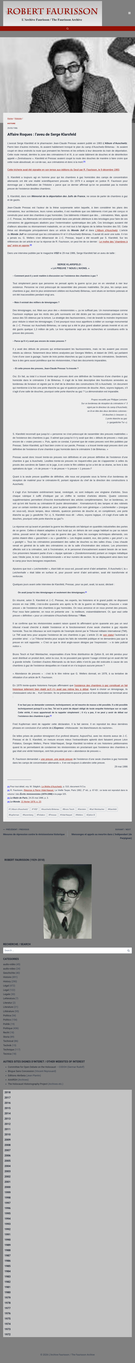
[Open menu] (129, 13)
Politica (7, 1015)
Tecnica (7, 1053)
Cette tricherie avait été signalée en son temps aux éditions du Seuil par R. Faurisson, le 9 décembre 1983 (63, 169)
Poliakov (41, 815)
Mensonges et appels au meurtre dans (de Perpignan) (101, 834)
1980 (7, 1292)
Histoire (11, 123)
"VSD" (35, 809)
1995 (7, 1213)
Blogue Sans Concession (21, 1071)
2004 (7, 1166)
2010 (7, 1134)
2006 (7, 1155)
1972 (7, 1334)
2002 (7, 1176)
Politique (7, 1028)
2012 (7, 1124)
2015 (7, 1108)
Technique (8, 1049)
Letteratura (9, 998)
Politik (6, 1024)
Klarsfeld (112, 809)
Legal (6, 990)
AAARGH (12, 1079)
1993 (7, 1224)
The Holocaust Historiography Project (28, 1084)
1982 (7, 1281)
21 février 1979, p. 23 (31, 802)
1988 (7, 1250)
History (7, 981)
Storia (6, 1036)
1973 (7, 1329)
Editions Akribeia (17, 1075)
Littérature (8, 1011)
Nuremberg (28, 815)
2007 (7, 1150)
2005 (7, 1160)
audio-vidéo (9, 964)
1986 (7, 1260)
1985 (7, 1266)
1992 (7, 1229)
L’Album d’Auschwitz (106, 230)
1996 (7, 1208)
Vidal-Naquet (66, 815)
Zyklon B (90, 815)
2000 (7, 1187)
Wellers (79, 815)
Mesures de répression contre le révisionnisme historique (34, 832)
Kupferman (14, 815)
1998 (7, 1197)
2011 (7, 1129)
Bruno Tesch (68, 809)
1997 (7, 1202)
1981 (7, 1287)
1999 (7, 1192)
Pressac (53, 815)
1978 (7, 1302)
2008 (7, 1145)
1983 (7, 1276)
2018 (7, 1092)
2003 (7, 1171)
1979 (7, 1297)
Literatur (7, 1002)
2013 (7, 1118)
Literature (8, 1007)
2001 (7, 1181)
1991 (7, 1234)
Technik (7, 1045)
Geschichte (9, 972)
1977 (7, 1308)
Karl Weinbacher (96, 809)
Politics (7, 1019)
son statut (108, 635)
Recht (6, 1032)
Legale (6, 994)
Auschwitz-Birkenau (50, 809)
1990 (7, 1239)
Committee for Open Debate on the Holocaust (32, 1067)
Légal (6, 985)
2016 (7, 1102)
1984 (7, 1271)
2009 (7, 1139)
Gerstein (82, 809)
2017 (7, 1097)
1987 (7, 1255)
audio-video (9, 968)
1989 (7, 1245)
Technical (8, 1041)
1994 (7, 1218)
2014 (7, 1113)
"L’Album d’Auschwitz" (18, 809)
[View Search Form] (67, 28)
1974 (7, 1324)
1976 (7, 1313)
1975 (7, 1318)
